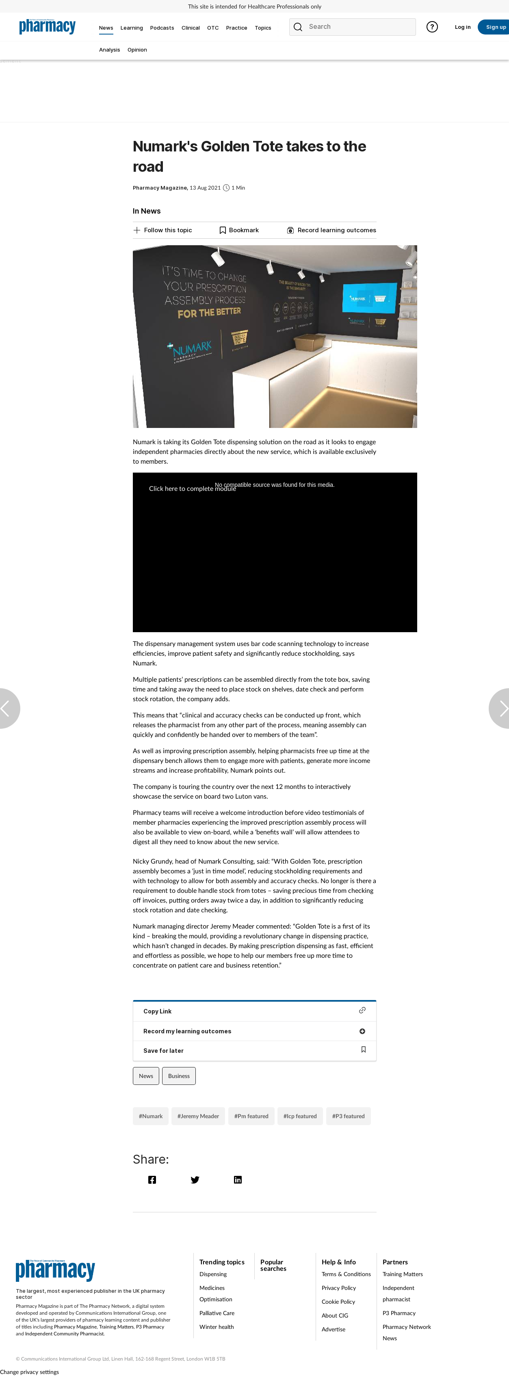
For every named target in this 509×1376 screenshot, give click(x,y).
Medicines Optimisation (215, 1293)
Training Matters (116, 1327)
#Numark (150, 1115)
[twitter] (197, 1179)
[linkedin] (238, 1179)
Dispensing (213, 1273)
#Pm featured (251, 1115)
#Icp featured (300, 1115)
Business (179, 1075)
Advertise (333, 1329)
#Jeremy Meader (198, 1115)
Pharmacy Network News (407, 1332)
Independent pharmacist (398, 1293)
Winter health (216, 1326)
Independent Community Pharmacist (64, 1334)
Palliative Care (216, 1312)
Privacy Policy (339, 1287)
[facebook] (154, 1179)
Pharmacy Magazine (75, 1327)
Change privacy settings (29, 1371)
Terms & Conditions (346, 1273)
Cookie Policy (338, 1301)
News (146, 1075)
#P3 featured (348, 1115)
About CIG (335, 1315)
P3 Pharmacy (150, 1327)
